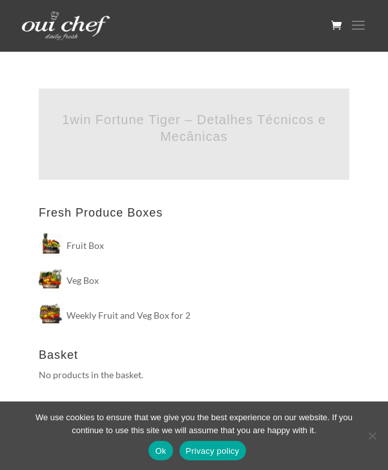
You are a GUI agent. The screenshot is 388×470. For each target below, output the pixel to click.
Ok (160, 451)
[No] (371, 435)
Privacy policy (213, 451)
